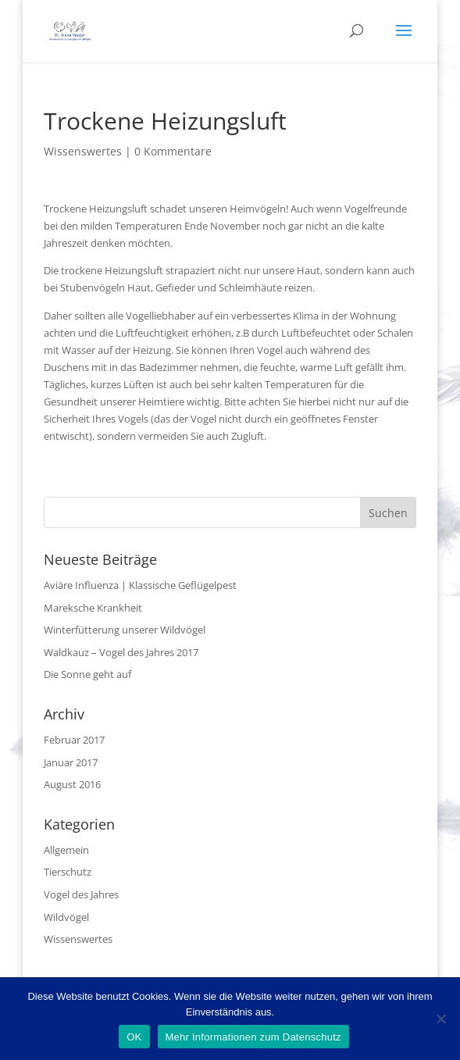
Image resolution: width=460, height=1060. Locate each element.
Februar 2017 (74, 740)
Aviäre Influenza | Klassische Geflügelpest (140, 585)
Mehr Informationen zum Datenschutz (253, 1037)
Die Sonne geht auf (87, 674)
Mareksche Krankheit (93, 608)
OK (134, 1037)
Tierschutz (67, 872)
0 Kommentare (173, 151)
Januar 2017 (71, 762)
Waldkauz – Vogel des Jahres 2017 (121, 652)
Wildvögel (66, 917)
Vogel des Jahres (81, 894)
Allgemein (66, 850)
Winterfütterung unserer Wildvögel (124, 630)
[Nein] (440, 1018)
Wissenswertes (83, 151)
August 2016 (72, 784)
